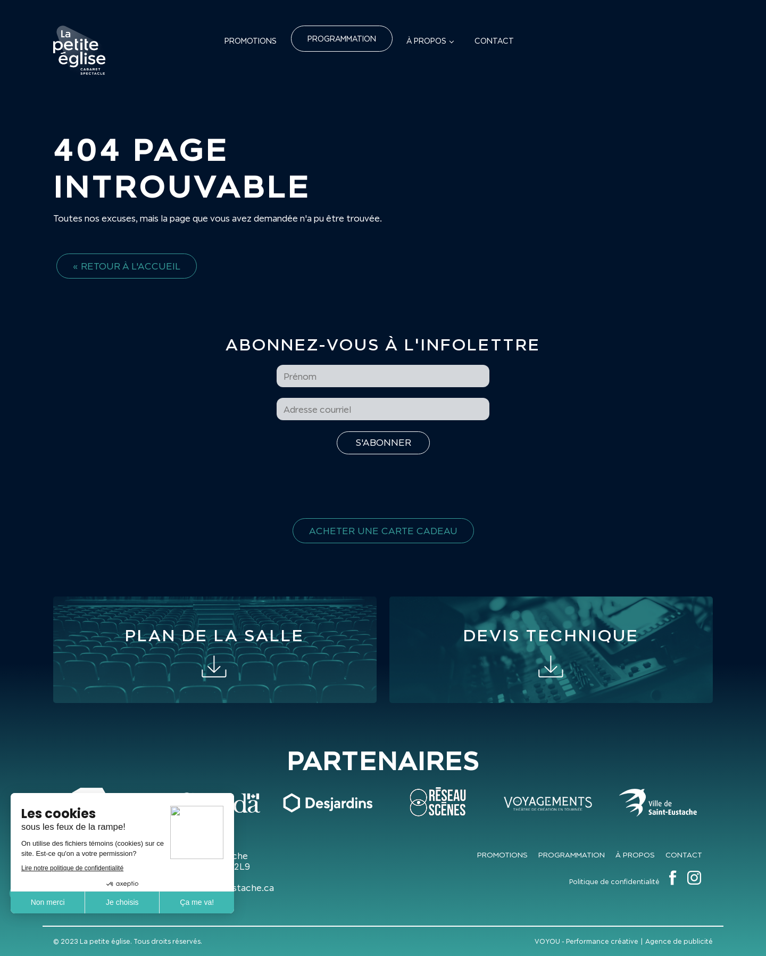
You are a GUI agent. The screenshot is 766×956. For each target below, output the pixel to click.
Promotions (250, 40)
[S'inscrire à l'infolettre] (383, 442)
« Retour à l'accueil (126, 266)
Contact (494, 40)
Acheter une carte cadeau (383, 530)
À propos (426, 40)
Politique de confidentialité (614, 882)
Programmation (341, 38)
